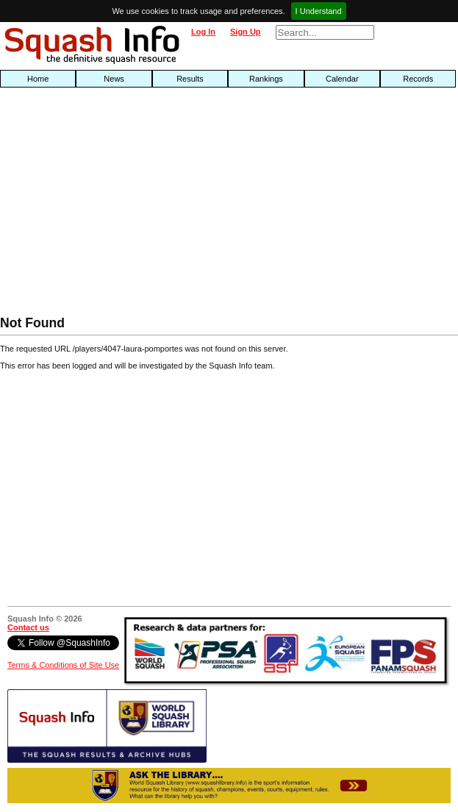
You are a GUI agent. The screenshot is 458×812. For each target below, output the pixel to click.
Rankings (266, 78)
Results (190, 78)
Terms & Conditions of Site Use (63, 664)
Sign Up (245, 31)
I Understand (319, 11)
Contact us (28, 627)
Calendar (342, 78)
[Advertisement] (146, 205)
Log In (203, 31)
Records (418, 78)
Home (38, 78)
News (114, 78)
